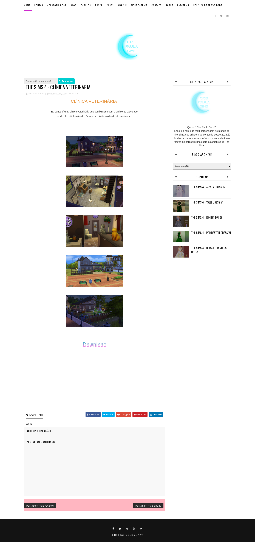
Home (27, 5)
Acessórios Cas (56, 5)
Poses (98, 5)
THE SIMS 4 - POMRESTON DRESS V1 (211, 233)
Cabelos (86, 5)
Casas (110, 5)
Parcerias (183, 5)
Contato (156, 5)
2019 (114, 535)
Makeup (122, 5)
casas (75, 93)
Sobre (169, 5)
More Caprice (139, 5)
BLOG (73, 5)
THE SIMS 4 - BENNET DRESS (206, 217)
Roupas (38, 5)
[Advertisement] (202, 285)
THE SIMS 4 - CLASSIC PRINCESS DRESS (208, 250)
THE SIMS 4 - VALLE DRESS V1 (207, 202)
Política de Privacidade (207, 5)
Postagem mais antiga (148, 505)
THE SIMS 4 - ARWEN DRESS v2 (208, 187)
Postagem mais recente (40, 505)
